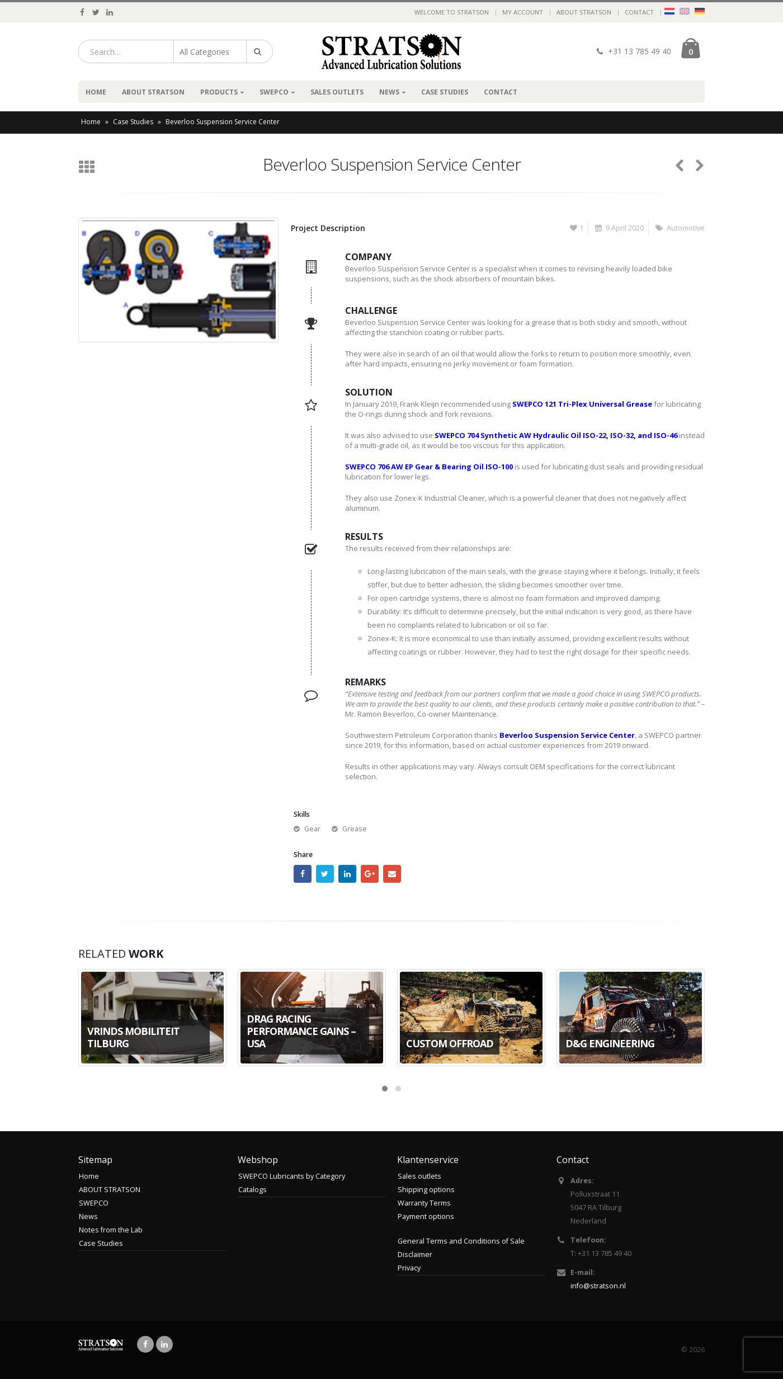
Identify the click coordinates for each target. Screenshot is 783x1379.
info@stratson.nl (598, 1286)
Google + (370, 874)
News (389, 92)
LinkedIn (347, 874)
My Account (522, 12)
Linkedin (164, 1344)
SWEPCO (274, 92)
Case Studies (444, 92)
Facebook (303, 874)
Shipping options (426, 1189)
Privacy (409, 1268)
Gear (312, 829)
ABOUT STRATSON (583, 12)
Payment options (426, 1216)
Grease (354, 829)
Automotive (686, 228)
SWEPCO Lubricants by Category (291, 1176)
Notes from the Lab (111, 1230)
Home (96, 92)
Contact (639, 12)
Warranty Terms (424, 1203)
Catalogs (252, 1189)
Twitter (325, 874)
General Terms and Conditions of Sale (461, 1241)
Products (219, 92)
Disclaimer (415, 1254)
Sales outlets (337, 92)
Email (392, 874)
